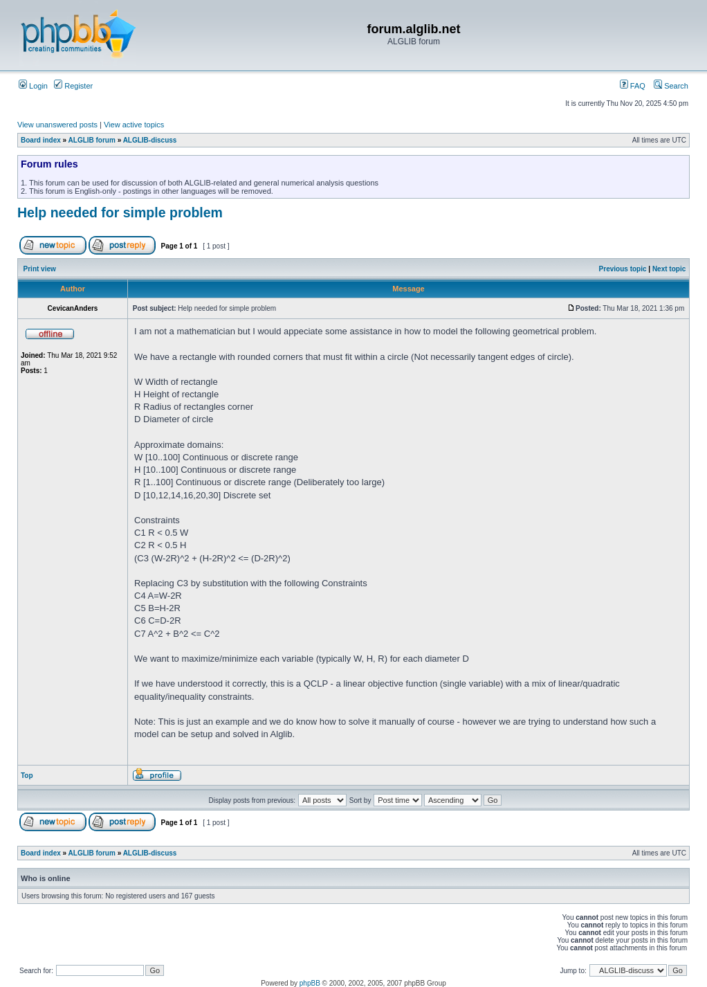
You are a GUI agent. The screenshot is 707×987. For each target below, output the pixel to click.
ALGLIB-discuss (150, 140)
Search (671, 86)
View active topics (134, 124)
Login (33, 86)
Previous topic (623, 269)
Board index (41, 140)
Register (73, 86)
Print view (40, 269)
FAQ (632, 86)
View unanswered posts (57, 124)
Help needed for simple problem (120, 212)
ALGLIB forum (92, 140)
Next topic (669, 269)
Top (27, 775)
